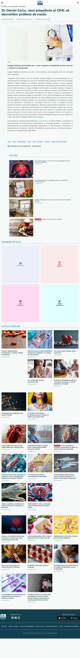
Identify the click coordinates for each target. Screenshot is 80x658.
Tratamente (22, 6)
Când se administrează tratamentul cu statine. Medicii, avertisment (12, 352)
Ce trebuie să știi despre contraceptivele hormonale (37, 475)
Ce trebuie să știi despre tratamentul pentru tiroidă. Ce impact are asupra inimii (38, 415)
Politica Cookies (40, 626)
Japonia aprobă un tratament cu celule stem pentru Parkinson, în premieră (13, 505)
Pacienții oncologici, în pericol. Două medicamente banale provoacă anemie (38, 447)
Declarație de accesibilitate (71, 626)
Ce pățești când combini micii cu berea (48, 219)
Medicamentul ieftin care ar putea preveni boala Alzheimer (65, 537)
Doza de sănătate (13, 6)
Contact (61, 626)
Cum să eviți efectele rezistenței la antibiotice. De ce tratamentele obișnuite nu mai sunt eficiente (13, 476)
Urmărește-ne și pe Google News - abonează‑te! (25, 146)
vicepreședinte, (43, 121)
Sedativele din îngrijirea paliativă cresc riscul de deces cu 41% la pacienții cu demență (65, 382)
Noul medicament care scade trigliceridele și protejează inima (13, 446)
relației (54, 102)
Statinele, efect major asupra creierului (38, 566)
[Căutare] (78, 3)
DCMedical (4, 6)
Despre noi (4, 626)
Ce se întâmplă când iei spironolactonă (36, 381)
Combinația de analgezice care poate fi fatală (12, 414)
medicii (67, 105)
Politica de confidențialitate (27, 626)
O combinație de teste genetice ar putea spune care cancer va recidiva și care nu (13, 596)
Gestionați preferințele (51, 626)
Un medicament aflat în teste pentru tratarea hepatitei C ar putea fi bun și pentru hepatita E (65, 476)
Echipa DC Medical (8, 19)
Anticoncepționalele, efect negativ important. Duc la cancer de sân (40, 537)
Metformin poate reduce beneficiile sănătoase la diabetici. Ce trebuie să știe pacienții (40, 352)
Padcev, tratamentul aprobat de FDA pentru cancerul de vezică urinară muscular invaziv (13, 538)
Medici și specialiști (13, 626)
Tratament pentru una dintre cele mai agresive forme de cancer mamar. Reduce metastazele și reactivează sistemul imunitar (39, 597)
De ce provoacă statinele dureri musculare (65, 352)
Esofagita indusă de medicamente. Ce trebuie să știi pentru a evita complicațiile (66, 567)
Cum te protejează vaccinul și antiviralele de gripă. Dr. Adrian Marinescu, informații (66, 447)
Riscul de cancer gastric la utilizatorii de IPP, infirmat (11, 566)
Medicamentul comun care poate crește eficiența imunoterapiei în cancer (39, 505)
